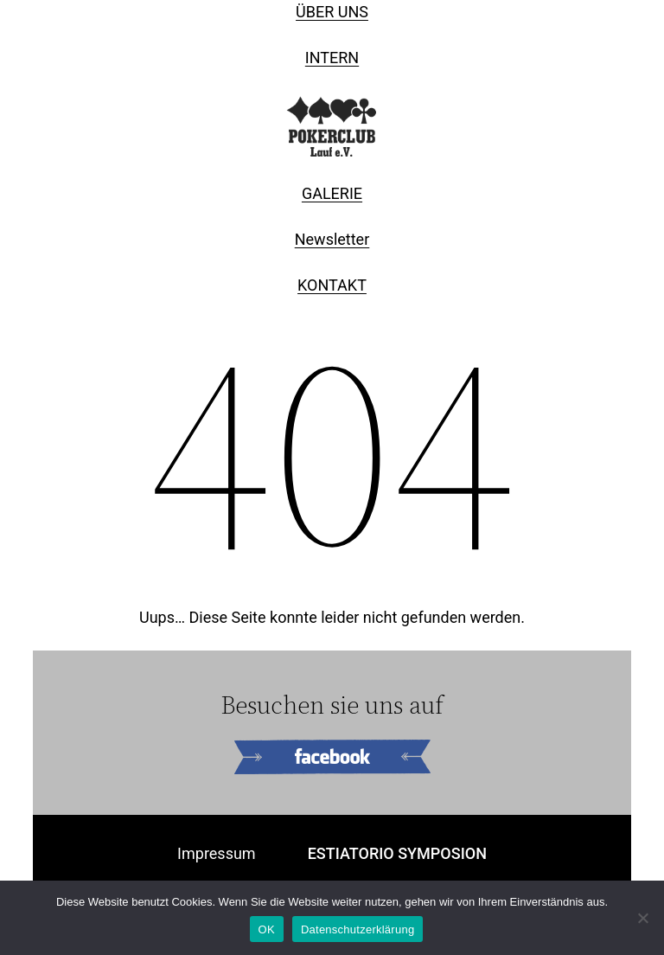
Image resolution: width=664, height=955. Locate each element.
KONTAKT (332, 285)
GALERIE (332, 193)
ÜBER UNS (332, 12)
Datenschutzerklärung (357, 929)
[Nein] (642, 917)
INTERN (332, 57)
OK (267, 929)
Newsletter (332, 239)
